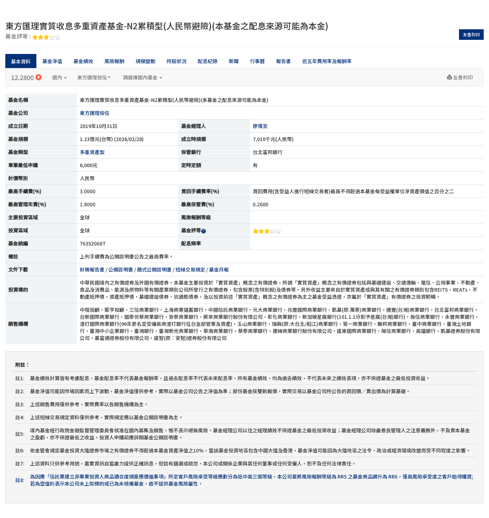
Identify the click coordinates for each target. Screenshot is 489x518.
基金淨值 (52, 61)
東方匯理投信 (94, 77)
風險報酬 (114, 61)
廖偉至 (260, 125)
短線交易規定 (190, 269)
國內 (59, 77)
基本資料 (21, 61)
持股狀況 (176, 61)
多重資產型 (92, 152)
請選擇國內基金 (142, 77)
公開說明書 (120, 269)
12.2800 (26, 77)
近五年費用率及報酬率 (327, 61)
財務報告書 (92, 269)
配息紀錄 (207, 61)
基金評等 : (32, 36)
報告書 (283, 61)
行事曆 (257, 61)
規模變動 (145, 61)
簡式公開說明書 (154, 269)
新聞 (234, 61)
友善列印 (471, 34)
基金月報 (219, 269)
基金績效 (83, 61)
